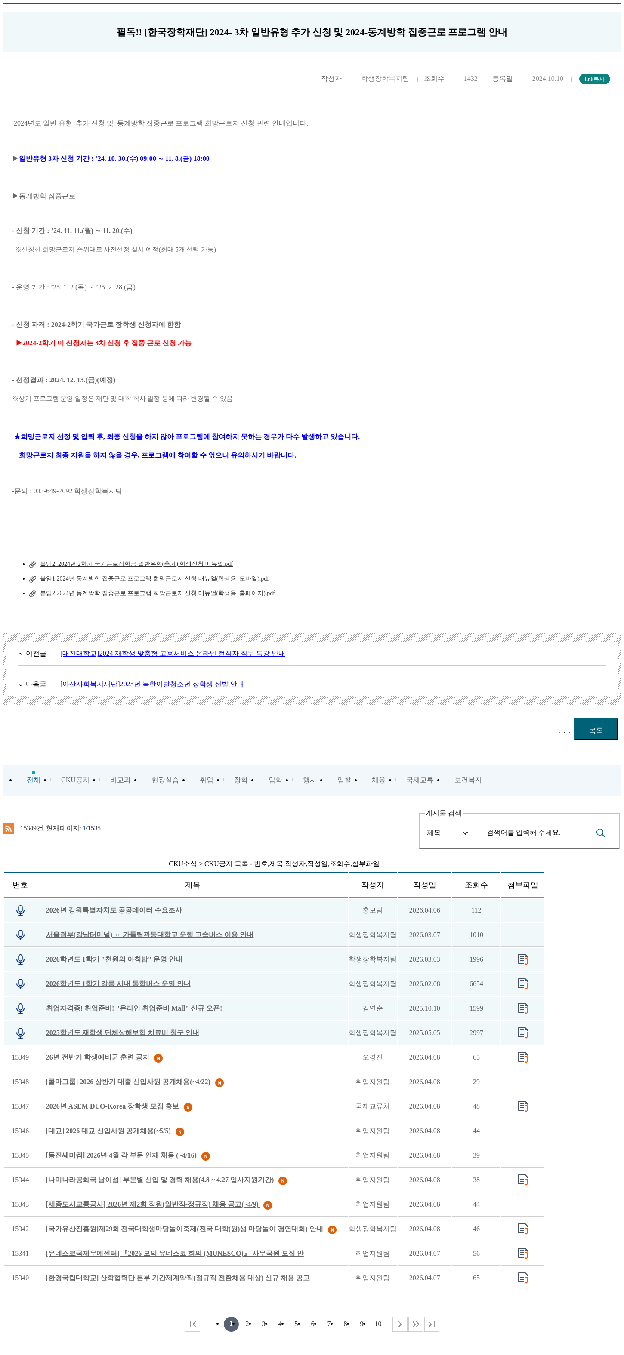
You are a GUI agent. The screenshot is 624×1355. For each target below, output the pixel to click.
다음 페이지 (400, 1324)
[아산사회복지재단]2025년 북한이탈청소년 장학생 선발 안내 (152, 684)
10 (378, 1323)
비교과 (120, 780)
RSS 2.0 (8, 829)
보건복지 (468, 780)
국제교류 (420, 780)
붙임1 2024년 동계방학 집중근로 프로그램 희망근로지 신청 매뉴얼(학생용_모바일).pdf (154, 578)
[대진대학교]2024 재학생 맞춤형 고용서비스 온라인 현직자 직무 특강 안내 (172, 653)
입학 (275, 780)
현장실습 (165, 780)
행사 (310, 780)
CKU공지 (75, 780)
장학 (241, 780)
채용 (379, 780)
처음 (192, 1324)
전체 (33, 780)
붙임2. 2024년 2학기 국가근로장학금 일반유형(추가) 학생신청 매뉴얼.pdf (136, 564)
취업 (206, 780)
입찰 (344, 780)
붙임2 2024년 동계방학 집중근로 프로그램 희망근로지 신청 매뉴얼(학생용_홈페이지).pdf (157, 593)
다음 (415, 1324)
